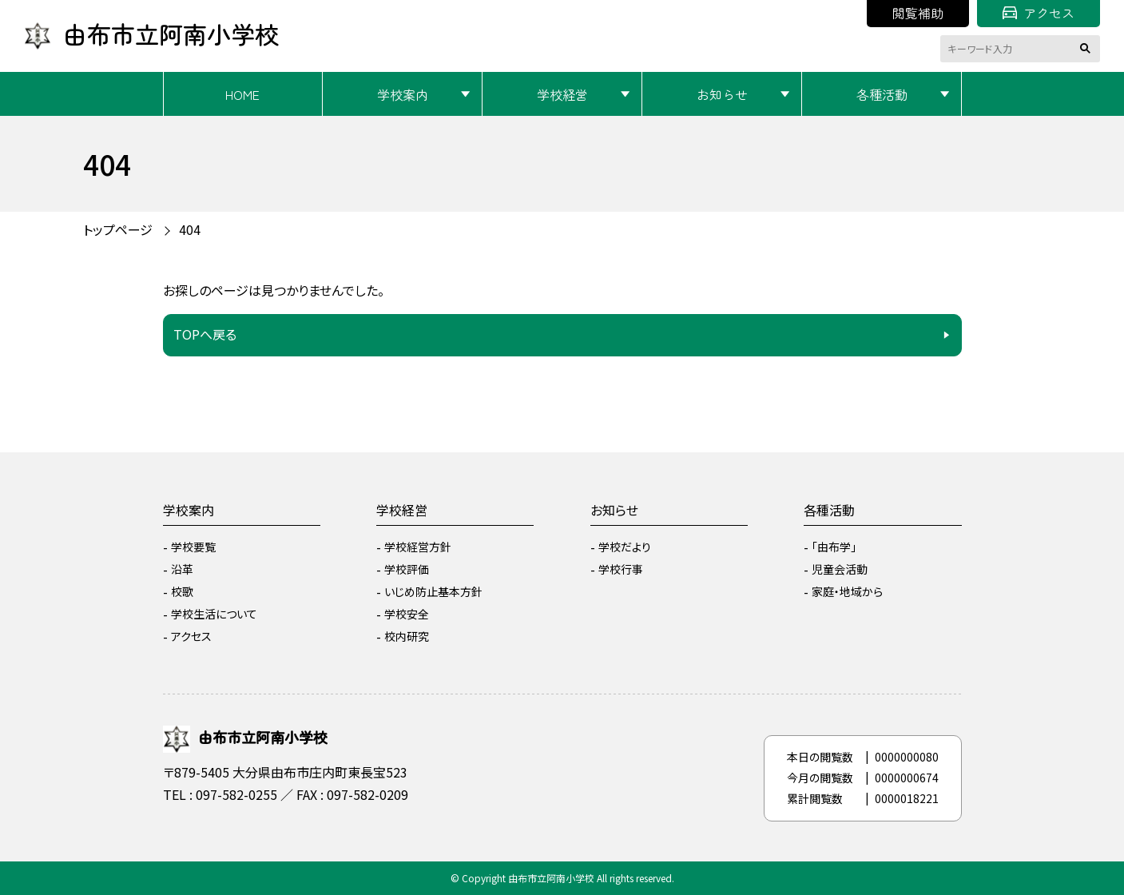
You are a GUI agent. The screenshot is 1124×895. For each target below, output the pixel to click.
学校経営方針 (417, 547)
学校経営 (562, 94)
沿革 (182, 569)
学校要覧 (193, 547)
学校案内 (402, 94)
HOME (242, 94)
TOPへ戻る (204, 334)
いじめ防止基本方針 (433, 591)
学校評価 (406, 569)
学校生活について (214, 614)
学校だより (624, 547)
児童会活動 (840, 569)
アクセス (1038, 12)
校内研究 (406, 636)
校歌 (182, 591)
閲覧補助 (917, 12)
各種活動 (882, 94)
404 (190, 229)
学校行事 (620, 569)
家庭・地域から (847, 591)
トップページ (118, 229)
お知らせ (722, 94)
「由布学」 (834, 547)
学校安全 (406, 614)
